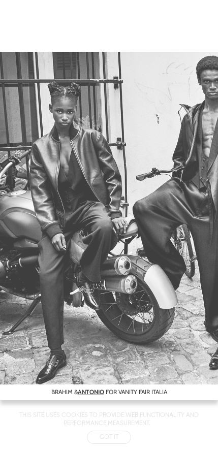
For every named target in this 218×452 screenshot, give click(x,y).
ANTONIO (91, 392)
